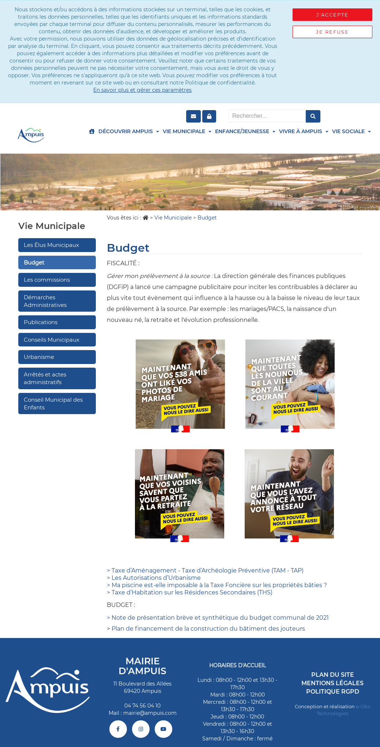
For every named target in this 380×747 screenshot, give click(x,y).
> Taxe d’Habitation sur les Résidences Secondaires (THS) (189, 592)
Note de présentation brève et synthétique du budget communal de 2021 (220, 617)
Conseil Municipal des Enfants (53, 403)
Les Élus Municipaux (51, 244)
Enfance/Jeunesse (245, 131)
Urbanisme (39, 356)
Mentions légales (332, 683)
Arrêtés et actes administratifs (45, 378)
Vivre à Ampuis (303, 131)
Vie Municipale (187, 131)
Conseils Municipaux (51, 339)
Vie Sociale (351, 131)
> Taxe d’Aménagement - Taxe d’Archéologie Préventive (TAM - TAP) (205, 570)
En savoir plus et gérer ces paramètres (142, 90)
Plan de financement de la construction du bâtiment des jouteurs (208, 628)
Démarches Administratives (45, 301)
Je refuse (332, 32)
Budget (34, 262)
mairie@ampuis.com (150, 713)
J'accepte (332, 15)
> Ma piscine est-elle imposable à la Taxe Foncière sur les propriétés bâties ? (217, 585)
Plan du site (332, 674)
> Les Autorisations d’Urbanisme (154, 577)
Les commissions (47, 279)
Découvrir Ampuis (128, 131)
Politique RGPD (332, 691)
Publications (40, 322)
